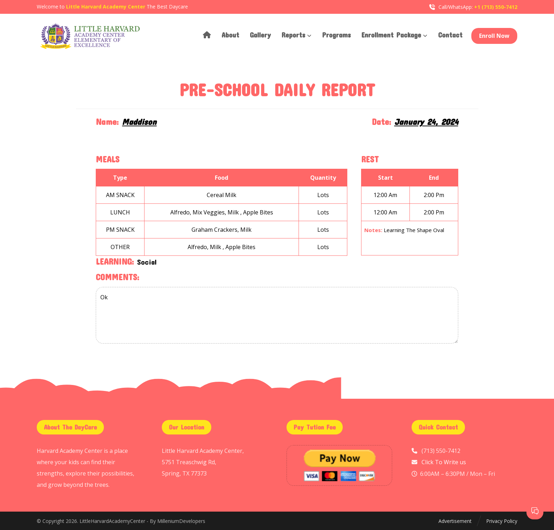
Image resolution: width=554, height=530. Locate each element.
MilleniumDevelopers (181, 521)
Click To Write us (444, 462)
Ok (277, 315)
